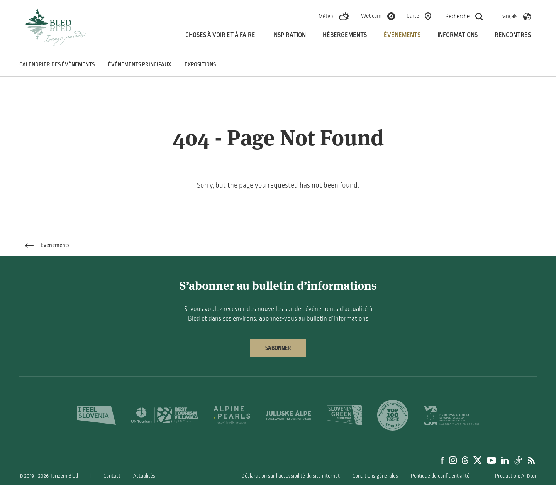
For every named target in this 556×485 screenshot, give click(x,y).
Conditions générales (375, 476)
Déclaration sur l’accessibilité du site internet (290, 476)
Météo (326, 16)
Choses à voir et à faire (220, 35)
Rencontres (513, 35)
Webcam (371, 16)
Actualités (144, 476)
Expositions (200, 64)
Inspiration (289, 35)
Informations (457, 35)
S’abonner (278, 348)
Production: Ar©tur (516, 476)
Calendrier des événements (57, 64)
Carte (413, 16)
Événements (402, 35)
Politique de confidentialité (440, 476)
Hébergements (345, 35)
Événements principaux (139, 64)
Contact (111, 476)
